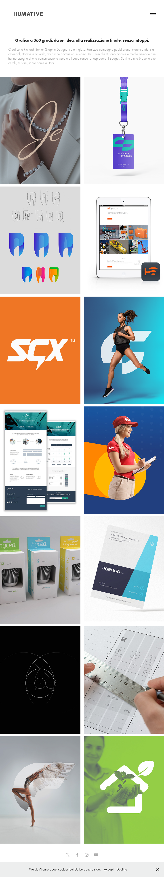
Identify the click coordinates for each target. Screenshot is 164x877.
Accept (109, 869)
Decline (122, 869)
